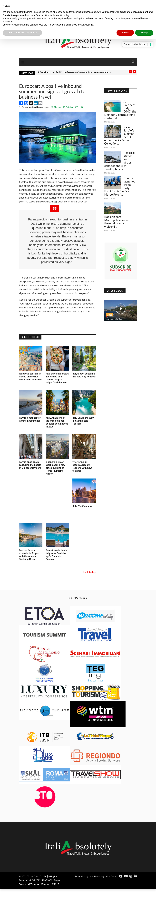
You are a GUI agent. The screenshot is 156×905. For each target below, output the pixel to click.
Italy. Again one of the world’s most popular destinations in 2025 (57, 422)
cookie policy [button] (62, 15)
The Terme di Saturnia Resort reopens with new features (82, 466)
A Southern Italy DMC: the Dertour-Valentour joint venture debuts (74, 72)
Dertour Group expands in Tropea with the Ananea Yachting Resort (29, 554)
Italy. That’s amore (82, 506)
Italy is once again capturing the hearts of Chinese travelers (30, 465)
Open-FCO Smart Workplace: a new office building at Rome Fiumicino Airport (55, 468)
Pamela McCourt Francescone (35, 107)
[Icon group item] (120, 876)
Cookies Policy (97, 876)
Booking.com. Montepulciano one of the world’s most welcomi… (118, 221)
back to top (89, 572)
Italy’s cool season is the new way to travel (84, 375)
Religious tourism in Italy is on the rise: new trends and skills (30, 376)
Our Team (111, 876)
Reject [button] (125, 32)
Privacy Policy (81, 876)
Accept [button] (144, 32)
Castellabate (114, 318)
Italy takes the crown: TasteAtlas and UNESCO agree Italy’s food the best (57, 378)
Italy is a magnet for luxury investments (30, 419)
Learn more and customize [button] (22, 32)
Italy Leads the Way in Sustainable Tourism (83, 421)
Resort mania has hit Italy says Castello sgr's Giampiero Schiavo (57, 554)
